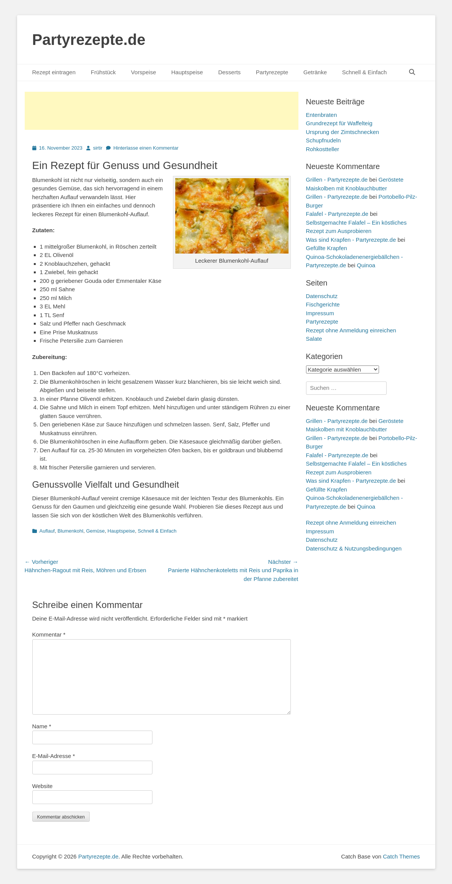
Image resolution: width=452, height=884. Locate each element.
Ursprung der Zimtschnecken (342, 132)
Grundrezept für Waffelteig (339, 123)
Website (42, 786)
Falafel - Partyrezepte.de (337, 214)
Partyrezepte (272, 72)
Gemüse (95, 531)
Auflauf (47, 531)
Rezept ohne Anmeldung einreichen (351, 330)
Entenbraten (321, 115)
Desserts (229, 72)
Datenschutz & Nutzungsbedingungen (354, 548)
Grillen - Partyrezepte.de (337, 179)
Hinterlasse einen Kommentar (145, 148)
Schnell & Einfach (364, 72)
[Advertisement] (161, 111)
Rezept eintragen (54, 72)
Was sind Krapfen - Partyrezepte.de (351, 239)
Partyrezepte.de (89, 39)
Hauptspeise (187, 72)
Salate (314, 338)
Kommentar (49, 634)
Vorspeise (143, 72)
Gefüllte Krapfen (326, 248)
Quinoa (366, 265)
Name (41, 726)
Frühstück (103, 72)
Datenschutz (322, 296)
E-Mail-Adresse (53, 756)
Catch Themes (401, 856)
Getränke (315, 72)
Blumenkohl (70, 531)
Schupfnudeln (323, 140)
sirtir (98, 148)
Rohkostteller (322, 149)
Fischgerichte (323, 304)
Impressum (320, 313)
